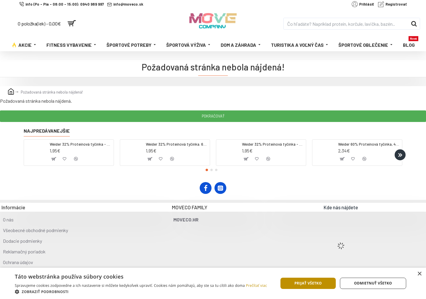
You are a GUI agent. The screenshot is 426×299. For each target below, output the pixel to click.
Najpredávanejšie (47, 131)
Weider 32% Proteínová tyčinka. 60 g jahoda (177, 144)
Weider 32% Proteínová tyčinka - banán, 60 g (273, 144)
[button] (400, 154)
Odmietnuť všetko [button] (373, 283)
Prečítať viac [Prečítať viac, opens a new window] (256, 285)
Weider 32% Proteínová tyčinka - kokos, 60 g (81, 144)
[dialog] (213, 283)
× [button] (419, 274)
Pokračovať (213, 116)
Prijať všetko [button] (308, 283)
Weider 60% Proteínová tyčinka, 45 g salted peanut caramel (369, 144)
